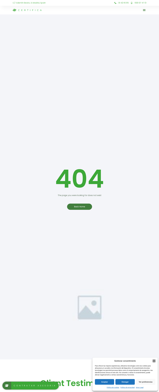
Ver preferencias (145, 382)
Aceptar (104, 382)
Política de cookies (113, 387)
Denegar (125, 382)
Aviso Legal (139, 387)
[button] (154, 361)
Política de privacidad (127, 387)
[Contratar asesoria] (30, 386)
